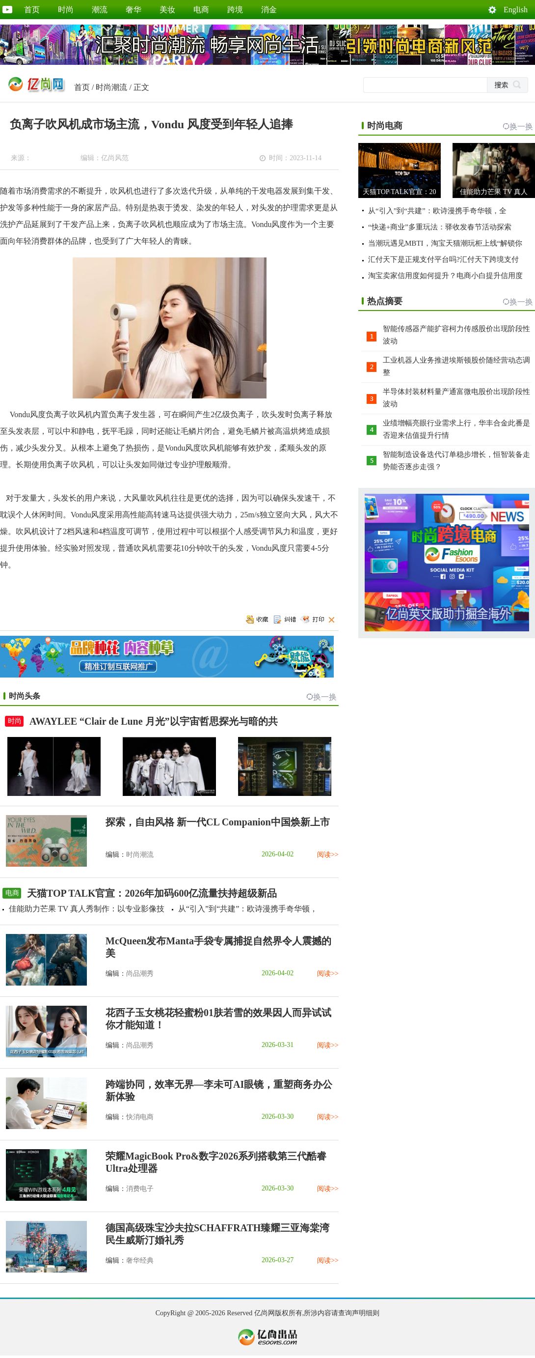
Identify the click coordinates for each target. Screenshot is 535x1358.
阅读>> (328, 854)
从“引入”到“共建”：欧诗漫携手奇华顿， (248, 909)
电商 (201, 9)
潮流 (99, 9)
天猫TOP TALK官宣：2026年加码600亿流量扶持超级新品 (152, 893)
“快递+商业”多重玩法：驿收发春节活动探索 (439, 227)
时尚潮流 (111, 87)
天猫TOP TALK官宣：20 (399, 192)
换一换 (325, 697)
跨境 (235, 9)
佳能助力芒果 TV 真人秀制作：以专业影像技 (86, 909)
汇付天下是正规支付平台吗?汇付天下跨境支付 (443, 259)
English (516, 9)
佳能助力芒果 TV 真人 (493, 192)
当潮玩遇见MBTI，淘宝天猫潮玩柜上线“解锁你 (445, 243)
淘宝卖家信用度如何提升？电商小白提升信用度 (445, 276)
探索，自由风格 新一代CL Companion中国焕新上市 (218, 822)
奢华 (133, 9)
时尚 (66, 9)
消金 (269, 9)
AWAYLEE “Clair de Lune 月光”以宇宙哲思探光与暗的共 (153, 721)
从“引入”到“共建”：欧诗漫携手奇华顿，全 (437, 211)
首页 (32, 9)
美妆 (167, 9)
